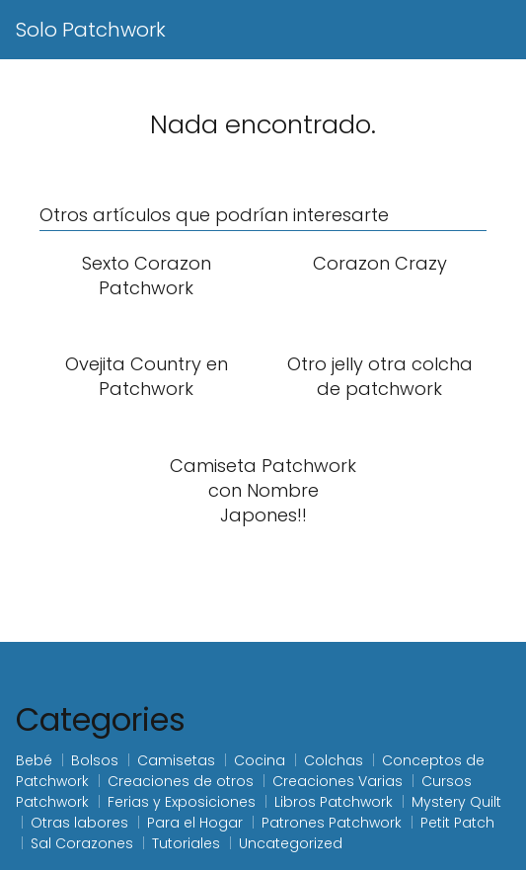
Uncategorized (290, 843)
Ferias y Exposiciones (182, 802)
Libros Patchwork (333, 802)
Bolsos (94, 760)
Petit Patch (457, 822)
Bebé (34, 760)
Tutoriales (186, 843)
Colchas (333, 760)
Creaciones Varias (337, 781)
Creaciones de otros (181, 781)
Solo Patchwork (91, 29)
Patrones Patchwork (332, 822)
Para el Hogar (195, 822)
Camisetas (176, 760)
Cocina (259, 760)
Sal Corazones (82, 843)
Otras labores (79, 822)
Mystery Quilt (456, 802)
